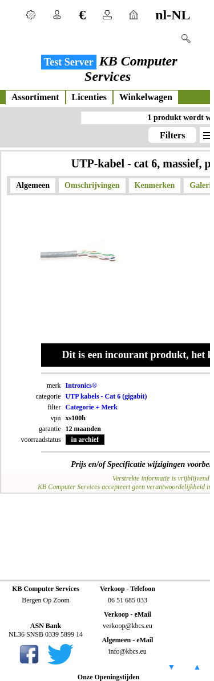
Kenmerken (155, 185)
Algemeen (33, 185)
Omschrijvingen (91, 185)
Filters (172, 135)
